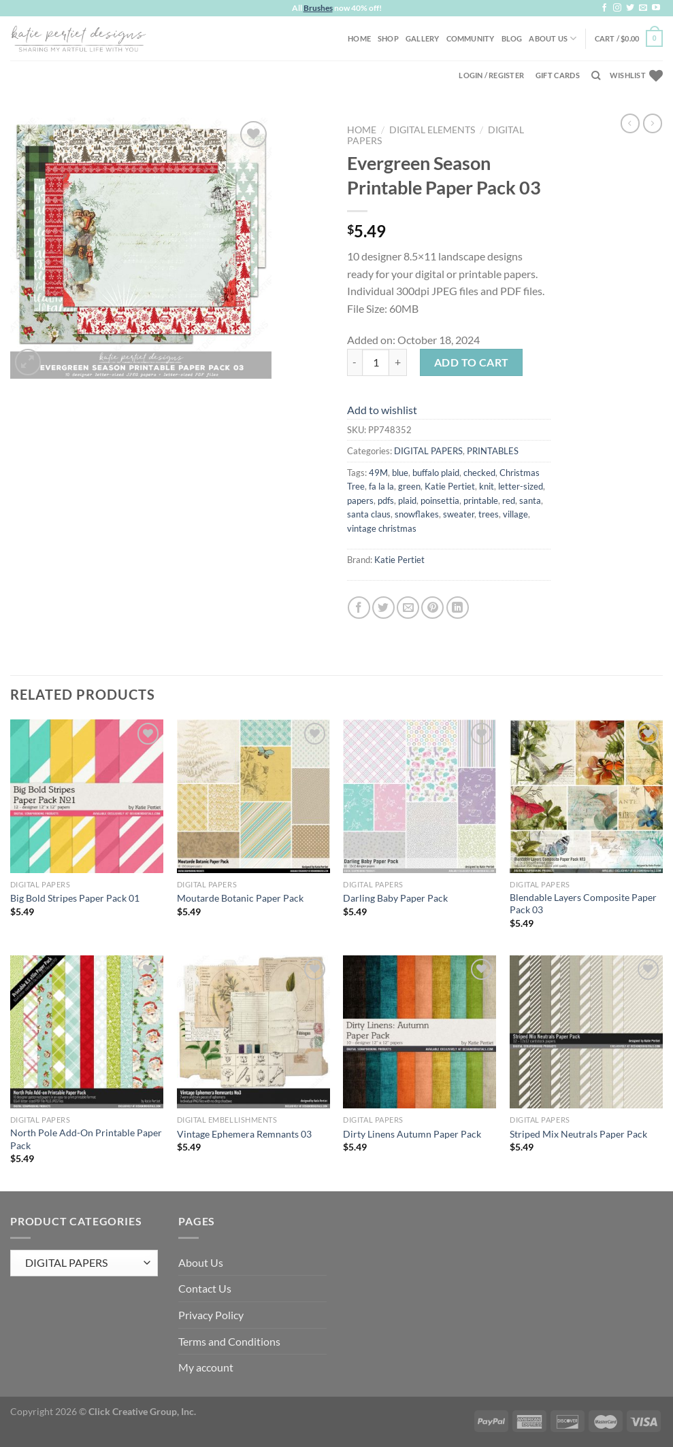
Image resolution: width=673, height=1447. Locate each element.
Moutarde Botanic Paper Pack (240, 898)
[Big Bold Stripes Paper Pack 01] (86, 795)
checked (479, 472)
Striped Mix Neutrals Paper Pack (578, 1134)
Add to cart (471, 362)
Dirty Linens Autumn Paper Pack (412, 1134)
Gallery (423, 38)
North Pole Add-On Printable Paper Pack (86, 1139)
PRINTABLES (493, 450)
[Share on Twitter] (383, 607)
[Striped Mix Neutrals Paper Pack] (586, 1031)
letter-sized (520, 486)
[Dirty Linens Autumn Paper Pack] (419, 1031)
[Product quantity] (375, 362)
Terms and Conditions (229, 1341)
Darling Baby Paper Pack (395, 898)
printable (480, 500)
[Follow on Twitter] (630, 8)
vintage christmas (381, 528)
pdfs (386, 500)
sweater (458, 514)
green (409, 486)
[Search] (595, 75)
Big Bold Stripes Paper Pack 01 (74, 898)
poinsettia (440, 500)
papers (360, 500)
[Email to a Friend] (408, 607)
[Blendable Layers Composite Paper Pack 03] (586, 795)
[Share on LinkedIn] (457, 607)
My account (205, 1367)
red (508, 500)
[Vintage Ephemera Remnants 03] (253, 1031)
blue (400, 472)
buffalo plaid (435, 472)
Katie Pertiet (450, 486)
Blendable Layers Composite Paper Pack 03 (583, 903)
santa (530, 500)
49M (378, 472)
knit (486, 486)
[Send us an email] (643, 8)
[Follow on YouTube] (656, 8)
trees (488, 514)
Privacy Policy (211, 1314)
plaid (407, 500)
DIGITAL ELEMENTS (432, 129)
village (515, 514)
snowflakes (417, 514)
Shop (388, 38)
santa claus (369, 514)
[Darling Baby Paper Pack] (419, 795)
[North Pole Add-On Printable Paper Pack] (86, 1031)
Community (470, 38)
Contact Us (204, 1288)
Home (359, 38)
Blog (512, 38)
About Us (552, 38)
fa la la (381, 486)
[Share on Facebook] (359, 607)
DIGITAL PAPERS (428, 450)
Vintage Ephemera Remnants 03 (244, 1134)
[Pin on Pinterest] (432, 607)
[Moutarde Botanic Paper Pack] (253, 795)
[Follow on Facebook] (604, 8)
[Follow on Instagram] (617, 8)
